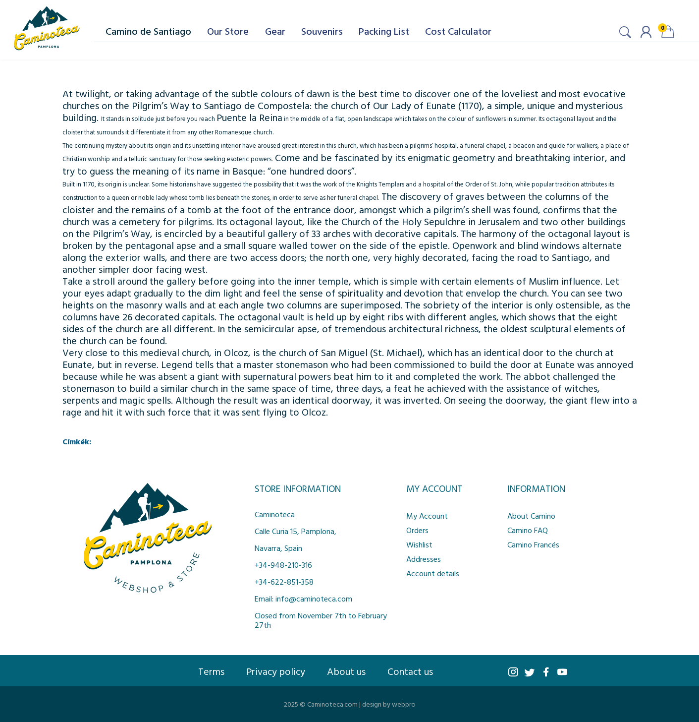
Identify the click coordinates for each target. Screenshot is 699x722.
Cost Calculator (458, 30)
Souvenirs (322, 30)
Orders (417, 530)
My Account (427, 516)
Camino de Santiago (148, 30)
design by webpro (389, 704)
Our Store (228, 30)
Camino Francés (533, 544)
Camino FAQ (527, 530)
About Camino (531, 516)
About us (346, 670)
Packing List (384, 30)
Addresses (423, 559)
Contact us (410, 670)
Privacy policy (275, 670)
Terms (211, 670)
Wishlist (419, 544)
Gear (275, 30)
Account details (432, 573)
